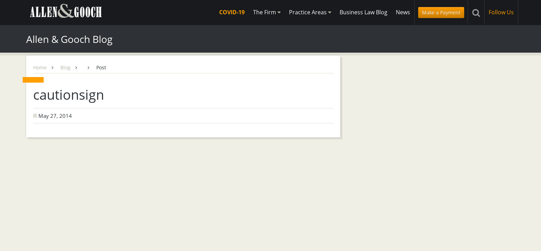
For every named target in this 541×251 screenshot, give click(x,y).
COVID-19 (232, 12)
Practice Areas (310, 12)
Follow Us (501, 12)
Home (40, 67)
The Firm (267, 12)
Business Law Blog (363, 12)
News (403, 12)
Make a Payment (441, 12)
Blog (65, 67)
